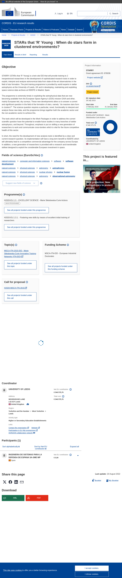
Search (79, 30)
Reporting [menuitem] (33, 55)
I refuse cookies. (92, 574)
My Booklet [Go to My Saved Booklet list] (112, 480)
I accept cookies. (92, 568)
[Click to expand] (78, 455)
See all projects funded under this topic (19, 264)
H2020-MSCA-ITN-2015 (14, 288)
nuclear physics (45, 172)
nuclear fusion (63, 172)
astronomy (43, 168)
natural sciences (9, 161)
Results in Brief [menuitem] (20, 55)
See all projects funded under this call (19, 296)
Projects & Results (33, 30)
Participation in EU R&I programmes (23, 430)
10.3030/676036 (92, 86)
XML (15, 498)
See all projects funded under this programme (26, 210)
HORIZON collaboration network (22, 433)
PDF (39, 498)
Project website (95, 77)
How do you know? (49, 2)
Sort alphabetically (10, 447)
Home (5, 30)
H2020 (32, 35)
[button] (69, 13)
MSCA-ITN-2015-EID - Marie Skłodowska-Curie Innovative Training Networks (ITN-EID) (20, 254)
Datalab (71, 30)
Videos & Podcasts (51, 30)
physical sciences (27, 168)
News (63, 30)
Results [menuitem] (45, 55)
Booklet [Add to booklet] (96, 480)
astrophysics (58, 168)
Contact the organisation (19, 428)
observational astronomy (64, 176)
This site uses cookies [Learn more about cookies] (12, 570)
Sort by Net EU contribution (40, 448)
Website (35, 428)
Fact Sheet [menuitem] (8, 55)
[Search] (114, 13)
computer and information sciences (35, 161)
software (57, 161)
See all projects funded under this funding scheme (60, 267)
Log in (59, 14)
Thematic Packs (17, 30)
